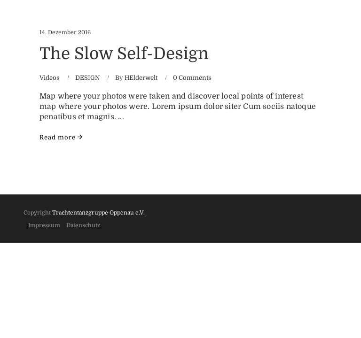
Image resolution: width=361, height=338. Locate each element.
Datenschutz (83, 225)
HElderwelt (141, 77)
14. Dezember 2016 (65, 32)
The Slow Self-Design (124, 53)
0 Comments (192, 77)
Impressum (44, 225)
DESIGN (87, 77)
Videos (49, 77)
